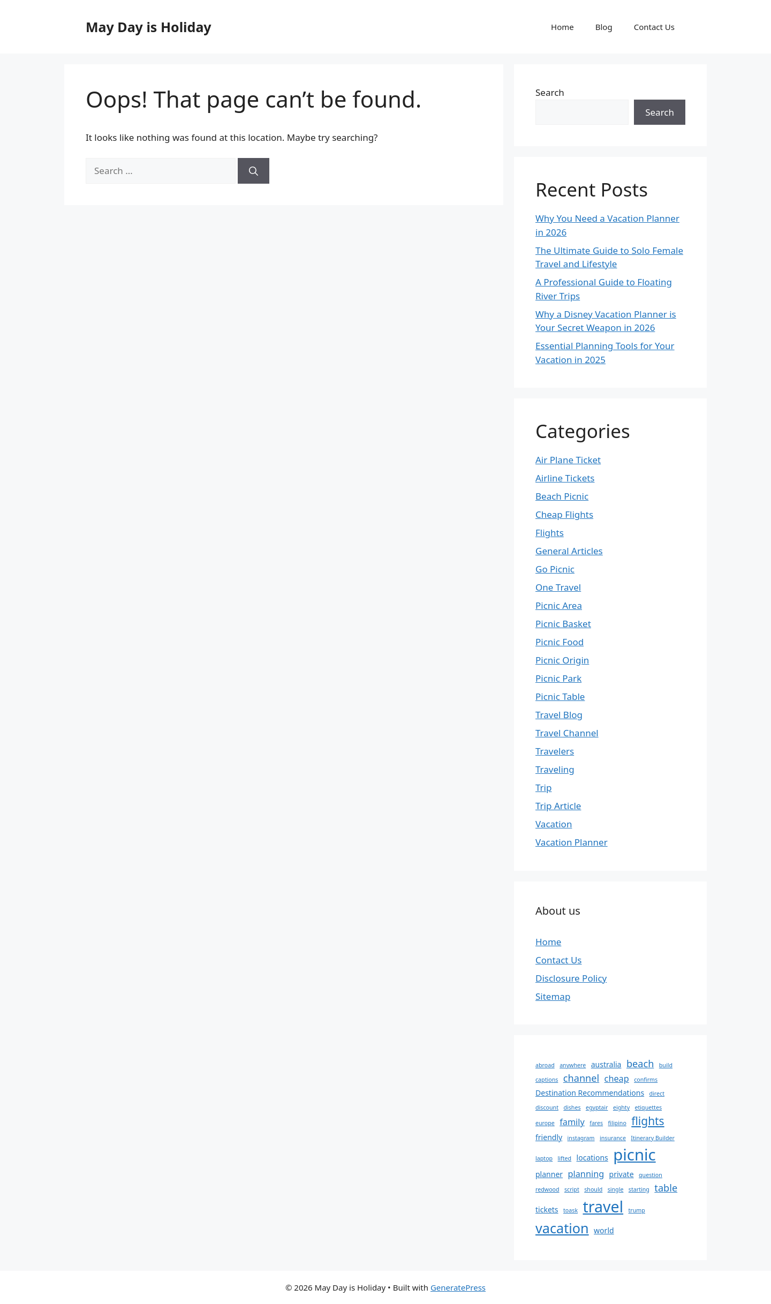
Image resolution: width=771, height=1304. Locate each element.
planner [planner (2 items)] (549, 1174)
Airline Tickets (565, 478)
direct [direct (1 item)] (656, 1093)
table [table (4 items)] (665, 1187)
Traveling (555, 769)
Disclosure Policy (571, 978)
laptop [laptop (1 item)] (544, 1158)
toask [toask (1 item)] (570, 1210)
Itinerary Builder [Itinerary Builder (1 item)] (653, 1138)
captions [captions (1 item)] (546, 1079)
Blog (604, 26)
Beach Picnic (561, 496)
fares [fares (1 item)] (596, 1123)
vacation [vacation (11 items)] (562, 1228)
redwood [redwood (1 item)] (547, 1189)
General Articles (569, 551)
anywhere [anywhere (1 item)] (573, 1065)
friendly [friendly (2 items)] (548, 1137)
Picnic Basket (563, 623)
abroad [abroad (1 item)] (545, 1065)
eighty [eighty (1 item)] (621, 1107)
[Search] (253, 171)
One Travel (558, 587)
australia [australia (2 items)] (606, 1064)
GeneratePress (458, 1287)
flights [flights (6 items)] (647, 1120)
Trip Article (558, 806)
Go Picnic (555, 569)
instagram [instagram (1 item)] (581, 1138)
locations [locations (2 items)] (592, 1157)
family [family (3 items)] (572, 1122)
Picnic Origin (562, 660)
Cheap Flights (564, 514)
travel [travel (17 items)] (603, 1206)
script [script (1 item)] (571, 1189)
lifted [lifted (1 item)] (565, 1158)
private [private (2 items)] (621, 1174)
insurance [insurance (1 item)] (613, 1138)
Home (562, 26)
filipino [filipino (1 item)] (617, 1123)
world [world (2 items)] (604, 1230)
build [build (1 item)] (665, 1065)
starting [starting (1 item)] (639, 1189)
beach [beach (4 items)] (640, 1063)
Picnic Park (558, 678)
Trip (543, 787)
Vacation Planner (571, 842)
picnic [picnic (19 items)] (634, 1154)
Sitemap (552, 996)
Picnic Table (560, 696)
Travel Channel (567, 733)
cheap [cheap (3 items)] (616, 1078)
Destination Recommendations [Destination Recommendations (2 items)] (589, 1093)
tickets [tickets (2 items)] (546, 1209)
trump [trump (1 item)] (637, 1210)
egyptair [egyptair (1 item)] (597, 1107)
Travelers (554, 751)
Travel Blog (559, 714)
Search (549, 92)
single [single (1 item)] (616, 1189)
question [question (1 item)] (650, 1175)
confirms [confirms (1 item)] (645, 1079)
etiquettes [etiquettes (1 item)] (648, 1107)
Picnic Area (558, 605)
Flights (549, 532)
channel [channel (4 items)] (581, 1078)
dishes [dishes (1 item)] (571, 1107)
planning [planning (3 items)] (586, 1174)
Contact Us (654, 26)
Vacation (553, 824)
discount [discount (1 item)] (546, 1107)
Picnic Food (559, 642)
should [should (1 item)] (593, 1189)
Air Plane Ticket (568, 460)
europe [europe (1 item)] (545, 1123)
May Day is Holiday (148, 27)
